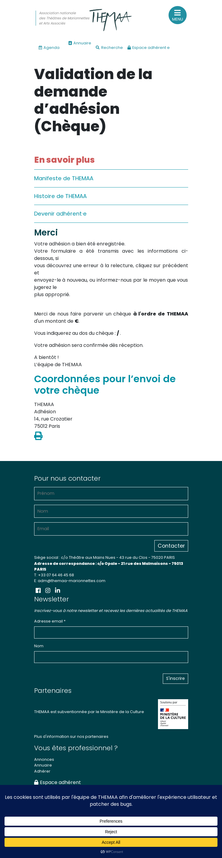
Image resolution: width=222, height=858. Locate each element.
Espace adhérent (57, 782)
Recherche (109, 47)
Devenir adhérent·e (60, 213)
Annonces (44, 759)
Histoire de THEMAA (60, 196)
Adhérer (42, 771)
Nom (38, 645)
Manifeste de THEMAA (63, 178)
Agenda (49, 47)
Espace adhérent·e (148, 47)
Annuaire (80, 43)
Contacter (171, 545)
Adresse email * (50, 621)
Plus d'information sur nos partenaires (71, 736)
